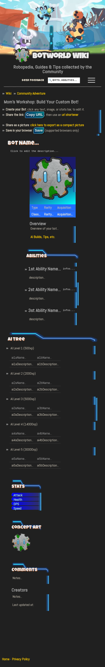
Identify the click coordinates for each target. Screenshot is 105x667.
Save (39, 130)
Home (5, 659)
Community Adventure (31, 93)
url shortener (70, 114)
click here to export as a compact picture (57, 125)
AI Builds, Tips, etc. (43, 236)
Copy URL (34, 115)
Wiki (8, 93)
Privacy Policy (21, 659)
